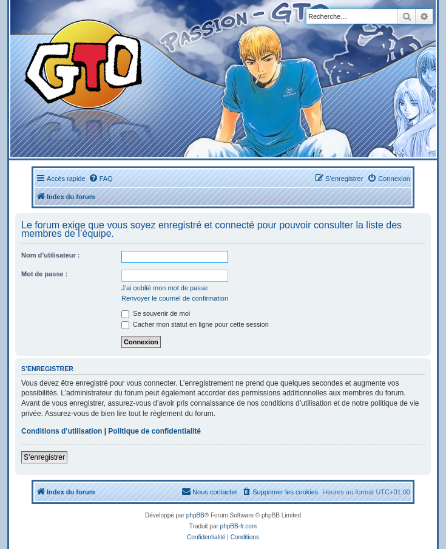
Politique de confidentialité (154, 431)
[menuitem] (101, 178)
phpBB (195, 515)
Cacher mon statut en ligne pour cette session (195, 324)
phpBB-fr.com (238, 526)
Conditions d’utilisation (61, 431)
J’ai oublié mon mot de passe (164, 288)
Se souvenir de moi (155, 313)
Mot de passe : (44, 274)
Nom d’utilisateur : (50, 255)
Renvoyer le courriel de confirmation (174, 298)
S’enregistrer (44, 457)
